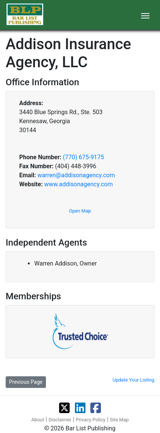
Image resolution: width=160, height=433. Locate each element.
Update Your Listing (133, 380)
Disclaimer (60, 419)
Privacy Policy (90, 419)
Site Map (119, 419)
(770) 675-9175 (83, 157)
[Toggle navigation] (145, 15)
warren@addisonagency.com (76, 175)
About (37, 419)
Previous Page (26, 382)
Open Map (80, 211)
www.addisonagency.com (78, 184)
